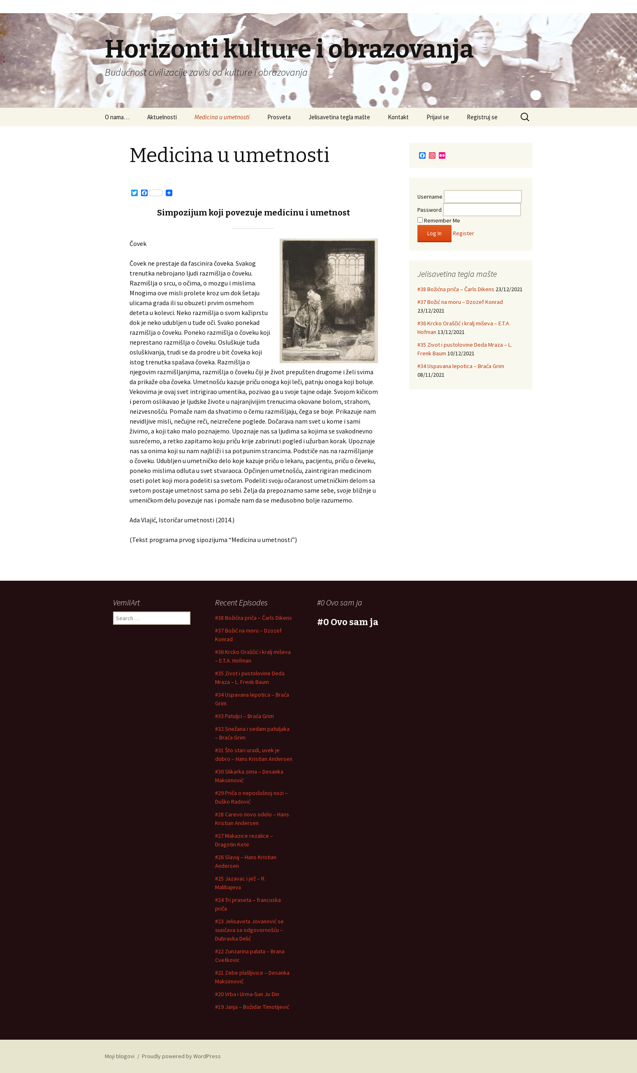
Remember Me (438, 220)
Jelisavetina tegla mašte (339, 117)
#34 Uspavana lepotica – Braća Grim (460, 366)
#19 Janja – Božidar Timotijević (252, 1006)
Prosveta (279, 117)
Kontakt (398, 117)
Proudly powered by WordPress (181, 1056)
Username (429, 196)
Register (463, 233)
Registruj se (482, 117)
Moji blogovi (119, 1056)
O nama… (117, 117)
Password (429, 209)
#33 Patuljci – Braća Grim (244, 716)
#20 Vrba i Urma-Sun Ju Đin (247, 994)
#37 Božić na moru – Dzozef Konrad (460, 302)
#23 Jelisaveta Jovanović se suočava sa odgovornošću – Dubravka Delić (249, 930)
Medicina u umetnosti (222, 117)
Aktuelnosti (162, 117)
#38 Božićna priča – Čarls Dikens (455, 289)
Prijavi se (437, 117)
